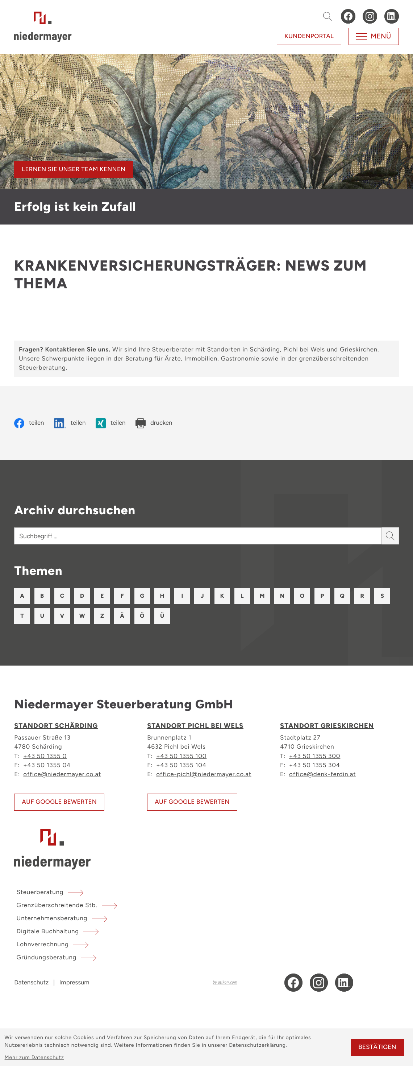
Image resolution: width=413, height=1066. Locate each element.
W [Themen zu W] (130, 618)
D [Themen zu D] (87, 596)
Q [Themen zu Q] (366, 596)
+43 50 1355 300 (314, 759)
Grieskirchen (358, 349)
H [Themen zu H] (173, 596)
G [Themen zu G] (151, 596)
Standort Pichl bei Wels (195, 728)
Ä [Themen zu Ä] (173, 618)
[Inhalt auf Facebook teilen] (29, 423)
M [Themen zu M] (280, 596)
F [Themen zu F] (130, 596)
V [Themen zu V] (109, 618)
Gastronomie (241, 358)
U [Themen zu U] (87, 618)
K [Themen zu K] (237, 596)
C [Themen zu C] (65, 596)
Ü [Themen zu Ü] (216, 618)
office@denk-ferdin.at (322, 777)
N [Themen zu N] (302, 596)
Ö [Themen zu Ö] (194, 618)
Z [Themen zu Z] (152, 618)
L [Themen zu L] (258, 596)
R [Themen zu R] (23, 618)
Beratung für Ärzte (153, 358)
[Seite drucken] (153, 423)
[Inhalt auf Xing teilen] (110, 423)
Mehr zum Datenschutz (34, 1057)
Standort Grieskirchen (327, 728)
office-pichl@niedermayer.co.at (203, 777)
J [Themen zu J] (216, 596)
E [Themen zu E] (108, 596)
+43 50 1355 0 (45, 759)
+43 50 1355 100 (181, 759)
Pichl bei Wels (304, 349)
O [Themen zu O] (323, 596)
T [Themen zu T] (65, 618)
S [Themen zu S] (44, 618)
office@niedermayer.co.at (62, 777)
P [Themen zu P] (345, 596)
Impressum (74, 988)
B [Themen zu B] (44, 596)
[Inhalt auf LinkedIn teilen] (69, 423)
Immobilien (200, 358)
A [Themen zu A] (23, 596)
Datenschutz (31, 988)
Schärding (265, 349)
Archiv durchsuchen (74, 510)
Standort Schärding (56, 728)
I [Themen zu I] (195, 596)
